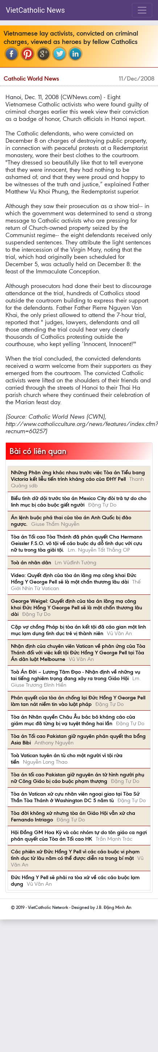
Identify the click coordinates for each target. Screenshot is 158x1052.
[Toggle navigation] (142, 10)
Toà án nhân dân (31, 562)
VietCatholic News (35, 10)
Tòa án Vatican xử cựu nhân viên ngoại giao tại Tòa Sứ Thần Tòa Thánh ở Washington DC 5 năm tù (75, 797)
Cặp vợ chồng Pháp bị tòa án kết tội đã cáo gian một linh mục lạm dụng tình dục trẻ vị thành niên (78, 630)
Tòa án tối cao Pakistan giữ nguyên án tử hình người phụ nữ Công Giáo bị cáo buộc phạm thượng (77, 777)
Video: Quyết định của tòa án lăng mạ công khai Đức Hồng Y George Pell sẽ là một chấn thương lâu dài (73, 578)
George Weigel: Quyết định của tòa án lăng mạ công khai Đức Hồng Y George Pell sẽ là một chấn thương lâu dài (76, 607)
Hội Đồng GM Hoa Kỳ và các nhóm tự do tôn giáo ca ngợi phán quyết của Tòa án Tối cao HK (79, 835)
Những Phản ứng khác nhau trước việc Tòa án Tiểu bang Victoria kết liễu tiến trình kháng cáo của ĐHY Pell (78, 475)
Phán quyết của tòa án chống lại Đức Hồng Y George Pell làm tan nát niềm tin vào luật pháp (78, 700)
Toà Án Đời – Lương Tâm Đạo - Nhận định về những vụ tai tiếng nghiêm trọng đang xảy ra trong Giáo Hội (75, 675)
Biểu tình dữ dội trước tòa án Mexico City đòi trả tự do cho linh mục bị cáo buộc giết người (78, 501)
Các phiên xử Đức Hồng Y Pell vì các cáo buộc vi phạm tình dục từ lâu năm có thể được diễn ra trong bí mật (75, 854)
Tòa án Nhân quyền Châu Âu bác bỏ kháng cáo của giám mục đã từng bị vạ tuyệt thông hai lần (73, 720)
